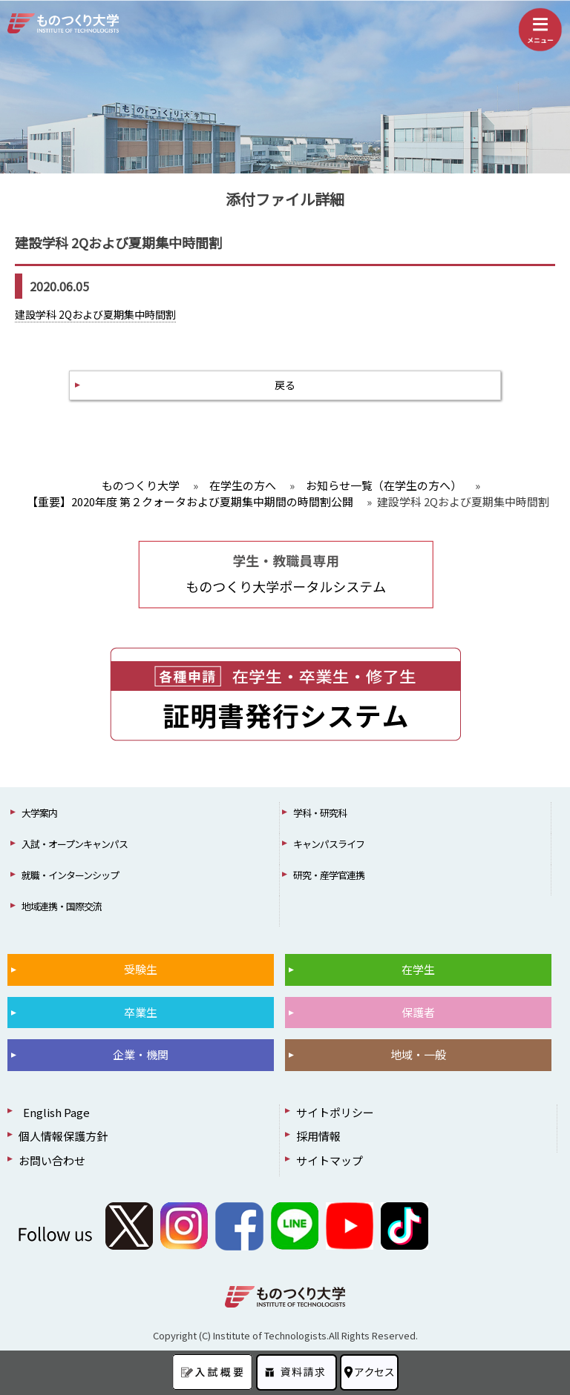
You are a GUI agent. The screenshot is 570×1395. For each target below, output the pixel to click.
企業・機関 (140, 1054)
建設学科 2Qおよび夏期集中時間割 (95, 314)
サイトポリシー (335, 1112)
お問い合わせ (52, 1160)
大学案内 (39, 813)
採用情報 (318, 1136)
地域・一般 (418, 1054)
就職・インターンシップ (70, 875)
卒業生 (140, 1012)
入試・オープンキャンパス (75, 844)
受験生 (140, 969)
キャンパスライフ (328, 844)
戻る (285, 384)
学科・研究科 (320, 813)
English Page (54, 1112)
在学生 (418, 969)
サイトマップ (329, 1160)
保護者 (418, 1012)
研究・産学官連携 (328, 875)
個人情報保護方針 (63, 1136)
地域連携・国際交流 (62, 906)
